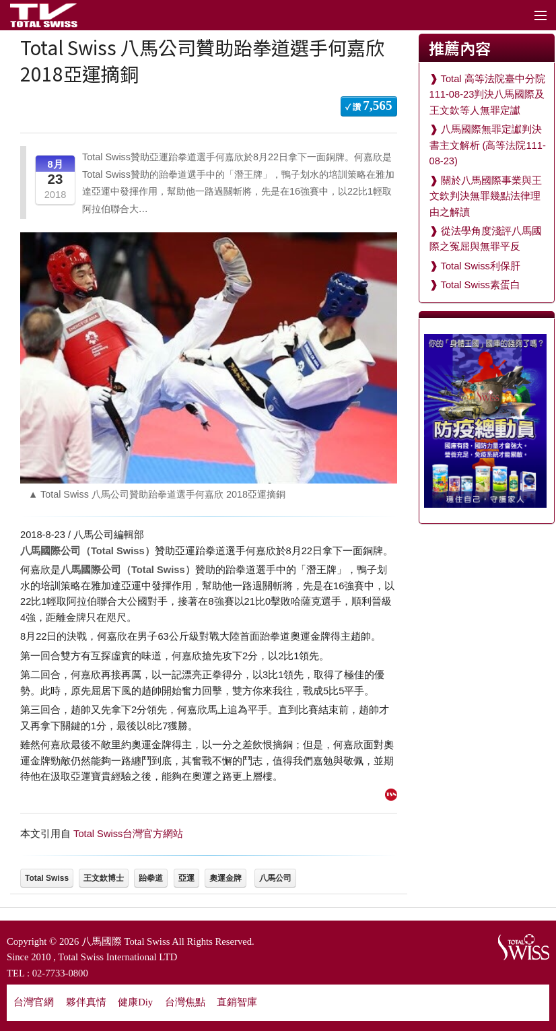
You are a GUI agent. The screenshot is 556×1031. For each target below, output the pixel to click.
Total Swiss (47, 878)
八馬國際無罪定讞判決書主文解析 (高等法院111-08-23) (487, 145)
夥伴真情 (86, 1002)
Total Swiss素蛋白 (480, 284)
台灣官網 (33, 1002)
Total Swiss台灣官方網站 (128, 833)
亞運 (186, 878)
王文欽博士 (103, 878)
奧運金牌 (225, 878)
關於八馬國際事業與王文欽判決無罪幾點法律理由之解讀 (485, 196)
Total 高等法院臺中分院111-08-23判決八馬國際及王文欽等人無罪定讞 (487, 94)
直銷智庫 (237, 1002)
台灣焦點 (185, 1002)
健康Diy (135, 1002)
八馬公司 (275, 878)
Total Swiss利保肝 (480, 266)
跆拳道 (151, 878)
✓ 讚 (368, 105)
